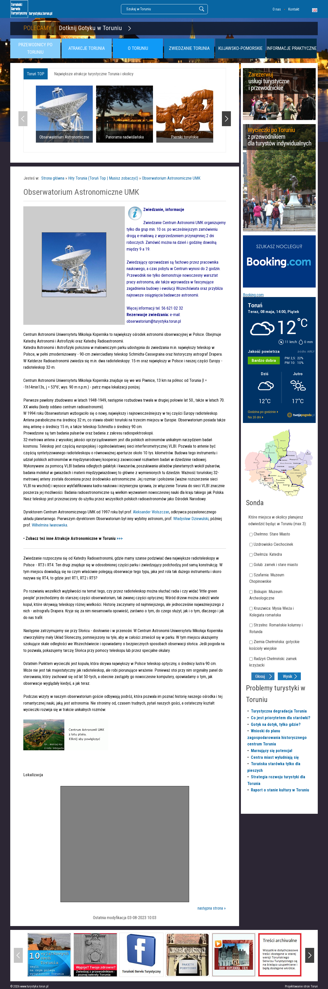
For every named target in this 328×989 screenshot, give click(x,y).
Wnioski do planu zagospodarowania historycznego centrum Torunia (277, 737)
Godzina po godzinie (262, 412)
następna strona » (212, 908)
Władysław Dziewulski (191, 518)
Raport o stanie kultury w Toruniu (280, 790)
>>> (120, 538)
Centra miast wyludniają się (275, 757)
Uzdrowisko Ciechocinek (273, 544)
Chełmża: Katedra (268, 554)
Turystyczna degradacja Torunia (279, 711)
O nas (277, 9)
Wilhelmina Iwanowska (49, 525)
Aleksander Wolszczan (151, 512)
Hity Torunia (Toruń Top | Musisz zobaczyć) (103, 178)
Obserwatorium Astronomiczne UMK (171, 178)
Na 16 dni (254, 417)
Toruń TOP (35, 73)
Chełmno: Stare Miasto (272, 534)
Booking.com (253, 294)
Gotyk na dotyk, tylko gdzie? (276, 724)
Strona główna (52, 178)
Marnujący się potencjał (271, 750)
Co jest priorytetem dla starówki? (280, 717)
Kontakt (293, 9)
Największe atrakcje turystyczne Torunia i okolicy (94, 73)
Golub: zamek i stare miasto (276, 564)
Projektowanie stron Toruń (301, 986)
